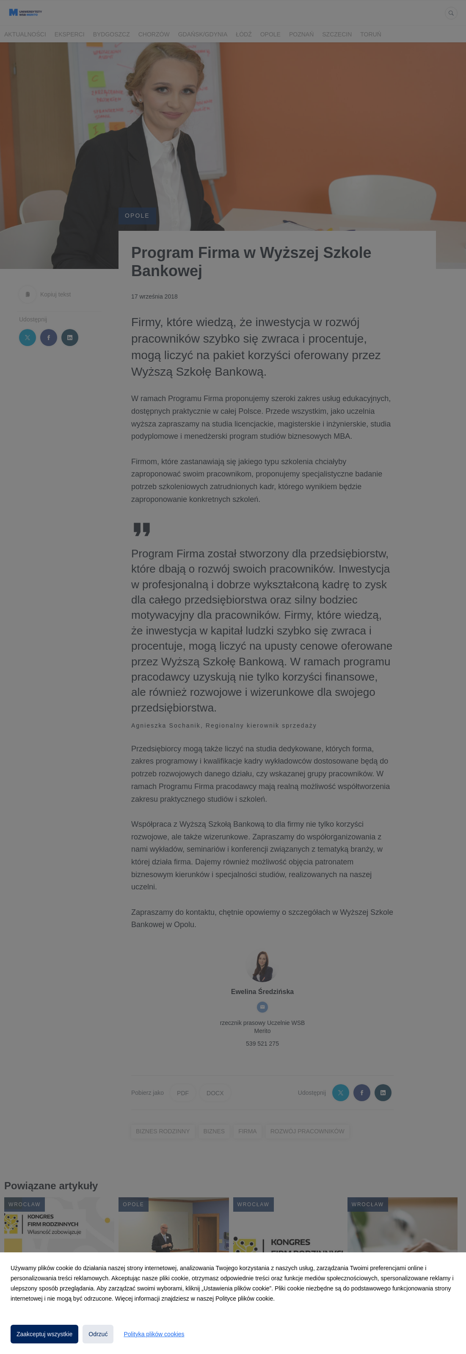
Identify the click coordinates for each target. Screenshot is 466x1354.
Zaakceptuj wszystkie (44, 1334)
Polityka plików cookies (154, 1334)
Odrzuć (98, 1334)
